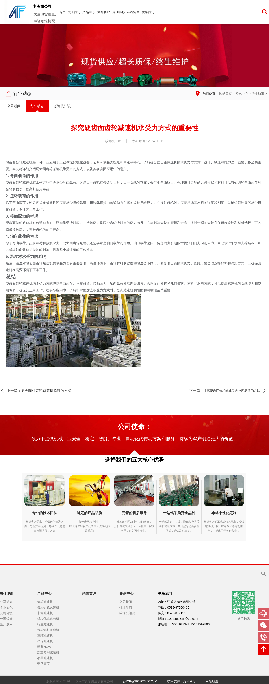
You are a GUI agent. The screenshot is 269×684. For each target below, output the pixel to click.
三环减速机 (45, 635)
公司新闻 (14, 106)
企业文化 (6, 607)
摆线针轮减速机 (48, 607)
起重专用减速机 (48, 652)
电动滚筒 (43, 663)
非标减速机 (45, 613)
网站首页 (225, 93)
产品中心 (88, 12)
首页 (62, 12)
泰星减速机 (45, 658)
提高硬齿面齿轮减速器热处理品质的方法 (232, 391)
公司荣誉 (6, 618)
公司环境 (6, 613)
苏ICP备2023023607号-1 (140, 681)
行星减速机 (45, 624)
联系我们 (148, 12)
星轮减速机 (45, 641)
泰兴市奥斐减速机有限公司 (94, 681)
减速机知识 (62, 106)
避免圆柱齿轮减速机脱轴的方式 (46, 391)
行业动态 (258, 93)
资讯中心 (118, 12)
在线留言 (133, 12)
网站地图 (212, 681)
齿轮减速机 (45, 602)
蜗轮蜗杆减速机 (48, 630)
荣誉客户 (103, 12)
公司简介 (6, 602)
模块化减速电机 (48, 618)
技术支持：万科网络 (181, 681)
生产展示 (6, 624)
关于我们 (74, 12)
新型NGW (44, 647)
